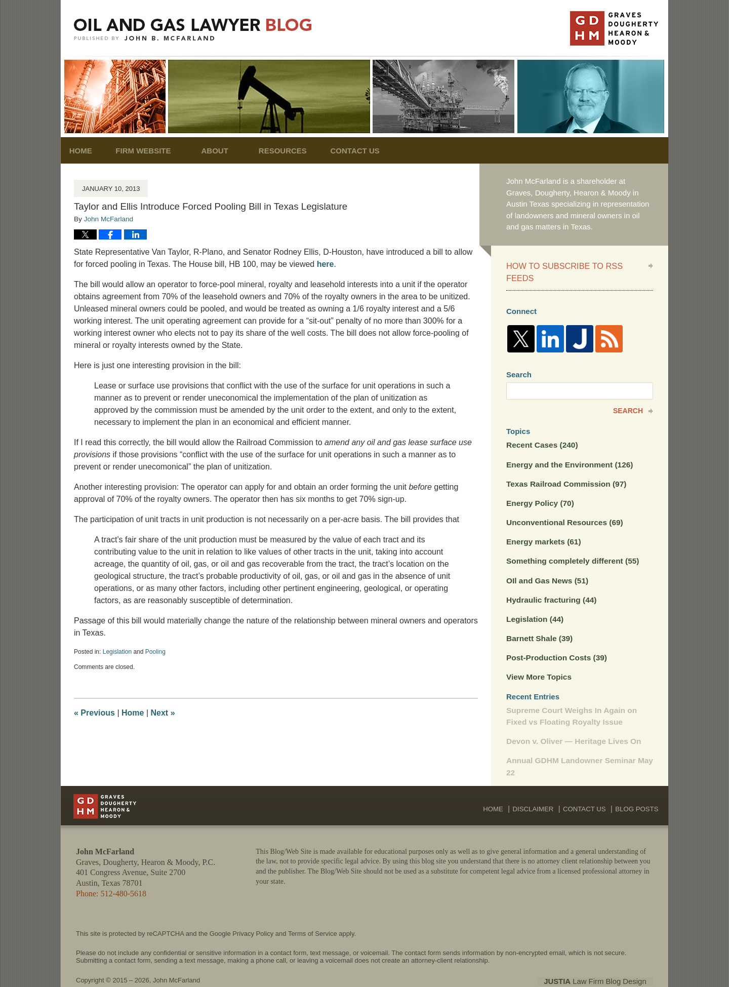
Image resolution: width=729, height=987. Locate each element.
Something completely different (570, 545)
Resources (296, 150)
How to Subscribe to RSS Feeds (573, 265)
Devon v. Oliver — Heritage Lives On (571, 722)
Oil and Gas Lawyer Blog (193, 29)
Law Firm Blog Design (604, 961)
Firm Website (156, 150)
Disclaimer (539, 786)
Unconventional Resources (563, 507)
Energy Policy (539, 488)
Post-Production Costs (555, 640)
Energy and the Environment (567, 450)
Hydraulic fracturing (550, 583)
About (228, 150)
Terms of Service (312, 914)
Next (163, 712)
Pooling (155, 651)
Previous (94, 712)
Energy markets (542, 526)
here (325, 264)
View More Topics (538, 659)
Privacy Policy (252, 914)
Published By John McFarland (614, 28)
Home (87, 150)
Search (628, 397)
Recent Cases (541, 431)
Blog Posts (638, 786)
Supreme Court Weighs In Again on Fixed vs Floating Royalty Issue (569, 698)
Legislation (117, 651)
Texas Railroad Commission (564, 469)
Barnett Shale (538, 621)
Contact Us (375, 150)
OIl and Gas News (546, 564)
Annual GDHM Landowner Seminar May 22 (577, 747)
